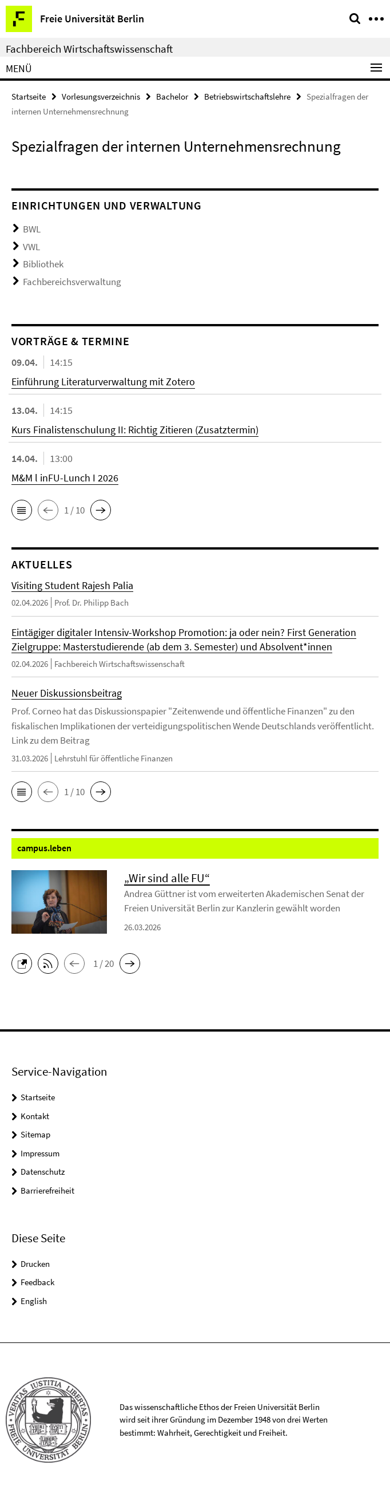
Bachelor (172, 96)
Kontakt (35, 1116)
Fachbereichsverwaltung (72, 281)
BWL (32, 229)
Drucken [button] (35, 1263)
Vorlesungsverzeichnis (101, 96)
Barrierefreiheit (47, 1190)
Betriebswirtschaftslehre (247, 96)
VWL (31, 246)
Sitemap (35, 1134)
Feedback (37, 1282)
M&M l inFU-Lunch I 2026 (64, 477)
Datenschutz (43, 1171)
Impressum (40, 1153)
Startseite (28, 96)
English (34, 1300)
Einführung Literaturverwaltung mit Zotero (103, 381)
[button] (21, 510)
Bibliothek (43, 264)
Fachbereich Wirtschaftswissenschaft (89, 49)
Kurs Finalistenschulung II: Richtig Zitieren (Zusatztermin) (134, 429)
